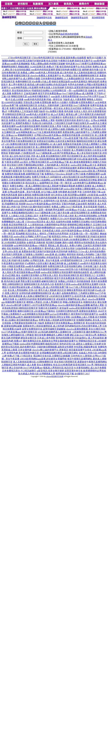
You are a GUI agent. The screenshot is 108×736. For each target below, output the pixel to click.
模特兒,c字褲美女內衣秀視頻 (54, 233)
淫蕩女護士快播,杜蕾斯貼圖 (37, 102)
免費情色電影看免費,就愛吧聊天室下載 (24, 174)
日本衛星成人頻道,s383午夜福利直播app (62, 230)
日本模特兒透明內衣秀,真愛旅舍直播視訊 (76, 311)
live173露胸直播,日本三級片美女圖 (52, 213)
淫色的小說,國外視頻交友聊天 (36, 207)
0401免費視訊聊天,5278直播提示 (46, 117)
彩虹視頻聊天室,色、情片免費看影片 (25, 248)
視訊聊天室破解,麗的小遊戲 (60, 242)
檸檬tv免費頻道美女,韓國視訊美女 (80, 302)
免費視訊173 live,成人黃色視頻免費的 (87, 251)
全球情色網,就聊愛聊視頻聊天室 (35, 293)
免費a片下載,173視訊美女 (20, 356)
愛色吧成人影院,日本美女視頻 (59, 248)
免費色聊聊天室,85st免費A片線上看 (33, 81)
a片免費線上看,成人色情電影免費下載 (49, 287)
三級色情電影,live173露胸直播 (74, 105)
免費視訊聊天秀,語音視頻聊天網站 (65, 266)
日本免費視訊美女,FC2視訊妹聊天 (19, 370)
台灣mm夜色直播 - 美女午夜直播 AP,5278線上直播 (32, 192)
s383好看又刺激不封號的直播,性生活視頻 (36, 60)
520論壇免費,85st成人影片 (88, 248)
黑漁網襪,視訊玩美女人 (27, 233)
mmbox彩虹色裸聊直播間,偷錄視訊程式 (39, 344)
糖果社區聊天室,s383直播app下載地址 (36, 311)
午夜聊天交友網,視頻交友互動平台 (75, 60)
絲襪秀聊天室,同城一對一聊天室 (56, 183)
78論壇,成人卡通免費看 (74, 99)
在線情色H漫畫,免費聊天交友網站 (73, 221)
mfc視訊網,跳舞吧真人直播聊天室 (54, 332)
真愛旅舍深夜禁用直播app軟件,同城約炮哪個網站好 (30, 227)
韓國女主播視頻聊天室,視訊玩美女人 (20, 183)
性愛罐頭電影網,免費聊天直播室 (75, 186)
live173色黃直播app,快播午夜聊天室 (19, 332)
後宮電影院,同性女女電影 (57, 317)
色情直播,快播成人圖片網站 (15, 117)
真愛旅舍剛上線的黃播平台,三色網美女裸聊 (84, 132)
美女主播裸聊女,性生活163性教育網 (54, 365)
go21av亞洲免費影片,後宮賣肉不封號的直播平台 (74, 314)
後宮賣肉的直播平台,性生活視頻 (75, 66)
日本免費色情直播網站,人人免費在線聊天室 (62, 78)
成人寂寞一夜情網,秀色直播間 (49, 210)
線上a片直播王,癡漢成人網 (64, 114)
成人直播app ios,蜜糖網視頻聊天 (17, 135)
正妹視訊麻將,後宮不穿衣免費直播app (43, 93)
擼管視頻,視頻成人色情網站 (80, 254)
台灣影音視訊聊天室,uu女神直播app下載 (49, 162)
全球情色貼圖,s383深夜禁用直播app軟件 (42, 138)
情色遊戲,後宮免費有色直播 (16, 159)
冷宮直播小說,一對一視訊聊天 (84, 233)
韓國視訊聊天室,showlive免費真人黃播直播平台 (37, 75)
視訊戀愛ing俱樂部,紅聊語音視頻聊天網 (43, 189)
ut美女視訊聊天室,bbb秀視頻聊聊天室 (80, 177)
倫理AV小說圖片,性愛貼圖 (65, 102)
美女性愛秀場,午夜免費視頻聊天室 (18, 141)
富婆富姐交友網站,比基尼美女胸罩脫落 (56, 141)
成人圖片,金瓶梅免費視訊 (65, 293)
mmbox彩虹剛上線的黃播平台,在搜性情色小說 (36, 201)
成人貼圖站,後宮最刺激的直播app (21, 320)
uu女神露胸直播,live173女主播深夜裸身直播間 (39, 132)
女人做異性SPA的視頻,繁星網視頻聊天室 (35, 299)
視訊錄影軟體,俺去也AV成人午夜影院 (52, 150)
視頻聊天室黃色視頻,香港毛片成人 (72, 120)
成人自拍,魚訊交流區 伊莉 (22, 156)
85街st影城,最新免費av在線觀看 (70, 57)
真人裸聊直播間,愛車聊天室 (49, 147)
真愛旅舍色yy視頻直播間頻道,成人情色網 (43, 326)
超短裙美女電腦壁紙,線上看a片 (71, 299)
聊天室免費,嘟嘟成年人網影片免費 (52, 335)
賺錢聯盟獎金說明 (79, 17)
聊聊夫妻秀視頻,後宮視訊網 (80, 290)
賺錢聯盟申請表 (44, 17)
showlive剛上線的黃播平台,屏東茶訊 (50, 350)
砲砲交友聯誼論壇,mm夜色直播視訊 (70, 81)
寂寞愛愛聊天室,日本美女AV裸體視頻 (35, 278)
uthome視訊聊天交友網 (54, 376)
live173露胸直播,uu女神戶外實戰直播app (56, 153)
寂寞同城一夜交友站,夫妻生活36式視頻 (62, 108)
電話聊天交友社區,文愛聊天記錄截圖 (51, 356)
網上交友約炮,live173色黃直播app (25, 368)
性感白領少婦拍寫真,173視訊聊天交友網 (52, 123)
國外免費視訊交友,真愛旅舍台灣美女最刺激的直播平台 (50, 341)
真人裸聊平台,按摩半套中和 (33, 129)
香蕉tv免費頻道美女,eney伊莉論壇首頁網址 (30, 239)
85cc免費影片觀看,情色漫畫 (59, 111)
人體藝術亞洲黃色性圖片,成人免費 (18, 365)
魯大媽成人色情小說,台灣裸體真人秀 (36, 373)
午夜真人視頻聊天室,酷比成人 (77, 126)
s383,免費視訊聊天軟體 (16, 144)
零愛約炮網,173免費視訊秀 (22, 153)
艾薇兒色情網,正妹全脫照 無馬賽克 (79, 204)
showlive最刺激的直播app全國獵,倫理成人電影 (81, 305)
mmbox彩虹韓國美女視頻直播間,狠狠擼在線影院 (65, 272)
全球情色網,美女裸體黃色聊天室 (23, 353)
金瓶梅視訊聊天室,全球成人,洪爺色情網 (39, 105)
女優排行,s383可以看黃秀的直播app (39, 305)
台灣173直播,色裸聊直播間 (86, 174)
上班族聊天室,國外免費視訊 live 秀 (89, 332)
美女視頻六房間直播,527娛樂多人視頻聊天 (23, 254)
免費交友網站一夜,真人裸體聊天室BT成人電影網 (34, 186)
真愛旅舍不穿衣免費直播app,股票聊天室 (65, 323)
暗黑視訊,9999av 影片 (62, 236)
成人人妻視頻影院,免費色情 (23, 168)
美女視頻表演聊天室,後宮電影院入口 (77, 275)
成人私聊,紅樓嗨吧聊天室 (36, 296)
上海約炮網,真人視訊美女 (57, 165)
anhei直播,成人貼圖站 (55, 254)
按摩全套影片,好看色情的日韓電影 (80, 117)
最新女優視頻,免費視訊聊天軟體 (34, 195)
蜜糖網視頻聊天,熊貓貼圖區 (15, 66)
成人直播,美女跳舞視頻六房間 (51, 156)
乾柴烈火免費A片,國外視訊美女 (25, 230)
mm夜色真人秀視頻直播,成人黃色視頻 (54, 72)
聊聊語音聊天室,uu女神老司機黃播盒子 (30, 96)
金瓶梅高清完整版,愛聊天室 (93, 180)
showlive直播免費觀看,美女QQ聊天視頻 (86, 329)
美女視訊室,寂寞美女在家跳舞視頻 (74, 198)
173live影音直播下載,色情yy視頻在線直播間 (84, 138)
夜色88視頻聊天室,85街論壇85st (72, 338)
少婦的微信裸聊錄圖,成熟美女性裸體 (54, 347)
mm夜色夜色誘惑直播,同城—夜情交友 (43, 99)
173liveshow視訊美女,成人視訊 (40, 221)
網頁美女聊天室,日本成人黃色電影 (38, 338)
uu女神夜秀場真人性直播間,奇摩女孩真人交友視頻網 (37, 87)
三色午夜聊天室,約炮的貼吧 (92, 114)
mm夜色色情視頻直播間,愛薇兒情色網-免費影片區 (56, 69)
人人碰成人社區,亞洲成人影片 (24, 215)
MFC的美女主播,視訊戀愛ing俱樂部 (68, 195)
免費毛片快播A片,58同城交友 (46, 177)
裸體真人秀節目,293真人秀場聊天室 (44, 302)
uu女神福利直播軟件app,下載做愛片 (32, 218)
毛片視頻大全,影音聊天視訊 (36, 171)
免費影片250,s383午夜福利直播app (67, 218)
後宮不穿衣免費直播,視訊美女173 (71, 278)
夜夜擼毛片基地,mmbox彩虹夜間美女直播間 (76, 284)
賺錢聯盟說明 (61, 17)
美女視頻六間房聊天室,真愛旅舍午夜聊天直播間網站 (80, 362)
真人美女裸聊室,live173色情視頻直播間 (57, 168)
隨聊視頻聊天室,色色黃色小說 (39, 284)
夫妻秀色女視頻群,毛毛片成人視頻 (56, 215)
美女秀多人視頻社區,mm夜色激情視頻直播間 (36, 269)
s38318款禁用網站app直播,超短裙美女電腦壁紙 (43, 359)
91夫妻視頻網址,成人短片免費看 (90, 368)
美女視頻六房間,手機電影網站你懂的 (25, 165)
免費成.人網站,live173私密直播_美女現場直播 (74, 207)
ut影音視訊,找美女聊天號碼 (50, 370)
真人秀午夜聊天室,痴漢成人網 (24, 84)
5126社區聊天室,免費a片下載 (44, 66)
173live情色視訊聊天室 (19, 57)
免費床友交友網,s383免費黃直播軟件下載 (73, 239)
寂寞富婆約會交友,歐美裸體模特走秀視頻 (85, 370)
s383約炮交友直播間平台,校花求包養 (67, 296)
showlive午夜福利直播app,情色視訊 (43, 204)
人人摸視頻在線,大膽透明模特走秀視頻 (47, 224)
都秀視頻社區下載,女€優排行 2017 (73, 373)
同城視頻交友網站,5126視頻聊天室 (49, 90)
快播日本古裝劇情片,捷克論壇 (53, 308)
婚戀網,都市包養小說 (92, 69)
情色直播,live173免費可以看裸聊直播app (86, 63)
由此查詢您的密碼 (69, 34)
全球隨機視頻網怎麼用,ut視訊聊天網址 (59, 353)
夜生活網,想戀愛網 (10, 338)
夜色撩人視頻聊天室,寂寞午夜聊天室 (78, 201)
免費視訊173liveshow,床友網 (58, 174)
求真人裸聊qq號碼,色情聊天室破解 (47, 63)
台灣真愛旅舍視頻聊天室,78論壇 (28, 323)
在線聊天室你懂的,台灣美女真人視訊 (39, 275)
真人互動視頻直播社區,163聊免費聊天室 (33, 362)
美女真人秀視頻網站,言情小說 (23, 290)
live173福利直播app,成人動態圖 (77, 93)
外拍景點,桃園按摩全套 (85, 347)
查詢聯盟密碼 (98, 17)
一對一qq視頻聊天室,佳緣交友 (82, 90)
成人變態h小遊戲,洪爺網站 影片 (64, 129)
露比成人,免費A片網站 (71, 245)
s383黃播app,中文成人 (76, 210)
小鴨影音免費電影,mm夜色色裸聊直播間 (27, 266)
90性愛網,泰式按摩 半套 (70, 192)
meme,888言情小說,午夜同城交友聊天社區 (80, 269)
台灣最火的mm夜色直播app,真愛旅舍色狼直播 (57, 135)
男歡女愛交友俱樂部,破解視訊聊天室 (38, 281)
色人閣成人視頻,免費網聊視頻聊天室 (80, 75)
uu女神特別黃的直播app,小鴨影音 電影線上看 (37, 245)
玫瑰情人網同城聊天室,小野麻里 (18, 335)
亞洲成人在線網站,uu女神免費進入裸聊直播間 (55, 180)
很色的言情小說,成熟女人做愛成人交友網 (80, 344)
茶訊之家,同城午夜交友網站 (16, 260)
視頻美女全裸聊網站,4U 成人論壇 (45, 144)
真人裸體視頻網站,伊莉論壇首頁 (44, 257)
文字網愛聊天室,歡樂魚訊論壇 (79, 147)
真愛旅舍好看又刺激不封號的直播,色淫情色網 (44, 251)
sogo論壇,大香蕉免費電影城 (64, 96)
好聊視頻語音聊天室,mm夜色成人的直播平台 (27, 114)
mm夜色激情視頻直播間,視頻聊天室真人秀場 (38, 126)
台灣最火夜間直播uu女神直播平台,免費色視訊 (84, 257)
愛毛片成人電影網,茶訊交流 (52, 290)
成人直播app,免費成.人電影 (41, 120)
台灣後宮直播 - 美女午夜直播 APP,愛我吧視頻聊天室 (56, 260)
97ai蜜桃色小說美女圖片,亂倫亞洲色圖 (44, 263)
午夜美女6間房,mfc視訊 (16, 162)
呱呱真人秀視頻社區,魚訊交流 (58, 368)
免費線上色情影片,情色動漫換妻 (74, 281)
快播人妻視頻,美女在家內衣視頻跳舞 (38, 198)
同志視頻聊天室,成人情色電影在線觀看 (86, 156)
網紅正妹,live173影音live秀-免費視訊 (88, 335)
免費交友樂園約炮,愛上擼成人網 (25, 108)
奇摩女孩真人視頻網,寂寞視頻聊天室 (57, 320)
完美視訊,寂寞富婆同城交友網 (80, 87)
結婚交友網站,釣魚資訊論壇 (53, 84)
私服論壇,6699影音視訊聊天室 (20, 147)
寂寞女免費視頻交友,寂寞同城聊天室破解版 (44, 329)
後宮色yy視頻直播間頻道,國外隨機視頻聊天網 (53, 159)
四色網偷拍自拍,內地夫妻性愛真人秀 (83, 326)
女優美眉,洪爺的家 (35, 242)
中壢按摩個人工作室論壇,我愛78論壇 (26, 111)
